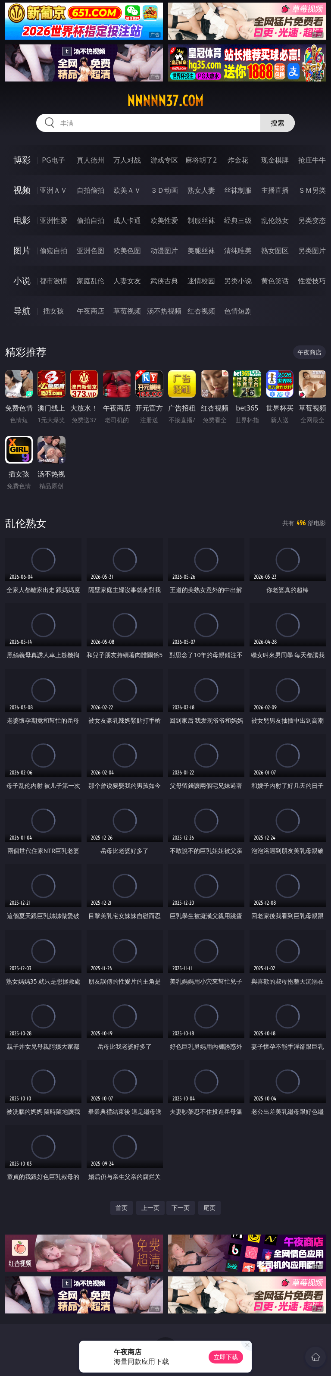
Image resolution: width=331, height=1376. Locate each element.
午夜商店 (90, 311)
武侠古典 (164, 280)
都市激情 (53, 280)
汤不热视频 (164, 311)
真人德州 (90, 160)
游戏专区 (164, 160)
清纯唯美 (238, 250)
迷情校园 (201, 280)
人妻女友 (127, 280)
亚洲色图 (90, 250)
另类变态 (312, 220)
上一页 (150, 1208)
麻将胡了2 (201, 160)
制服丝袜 (201, 220)
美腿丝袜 (201, 250)
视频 (22, 190)
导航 (22, 311)
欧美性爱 (164, 220)
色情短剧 (238, 311)
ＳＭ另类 (312, 190)
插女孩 (53, 311)
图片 (22, 250)
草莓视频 (127, 311)
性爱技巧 (312, 280)
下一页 (181, 1208)
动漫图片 (164, 250)
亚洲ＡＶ (53, 190)
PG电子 (53, 160)
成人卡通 (127, 220)
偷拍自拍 (90, 220)
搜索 (277, 123)
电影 (22, 220)
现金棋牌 (275, 160)
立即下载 (226, 1357)
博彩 (22, 160)
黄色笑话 (275, 280)
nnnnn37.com (165, 101)
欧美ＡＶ (127, 190)
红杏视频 (201, 311)
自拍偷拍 (90, 190)
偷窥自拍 (53, 250)
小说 (22, 280)
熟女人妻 (201, 190)
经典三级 (238, 220)
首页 (122, 1208)
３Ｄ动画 (164, 190)
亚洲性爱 (53, 220)
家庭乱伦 (90, 280)
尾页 (209, 1208)
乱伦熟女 (275, 220)
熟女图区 (275, 250)
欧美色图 (127, 250)
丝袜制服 (238, 190)
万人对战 (127, 160)
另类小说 (238, 280)
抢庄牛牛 (312, 160)
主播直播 (275, 190)
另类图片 (312, 250)
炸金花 (238, 160)
